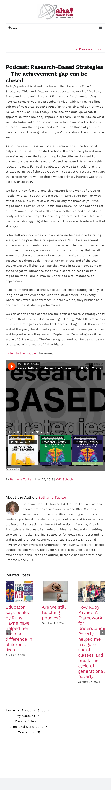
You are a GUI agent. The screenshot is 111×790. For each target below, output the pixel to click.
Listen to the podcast (22, 353)
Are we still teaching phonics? (53, 612)
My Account (26, 716)
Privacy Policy (26, 721)
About (26, 710)
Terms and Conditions (25, 726)
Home (10, 710)
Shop (41, 710)
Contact (24, 732)
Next (98, 49)
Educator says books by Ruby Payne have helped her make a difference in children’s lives (19, 628)
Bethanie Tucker (21, 479)
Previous (85, 49)
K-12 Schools (65, 479)
